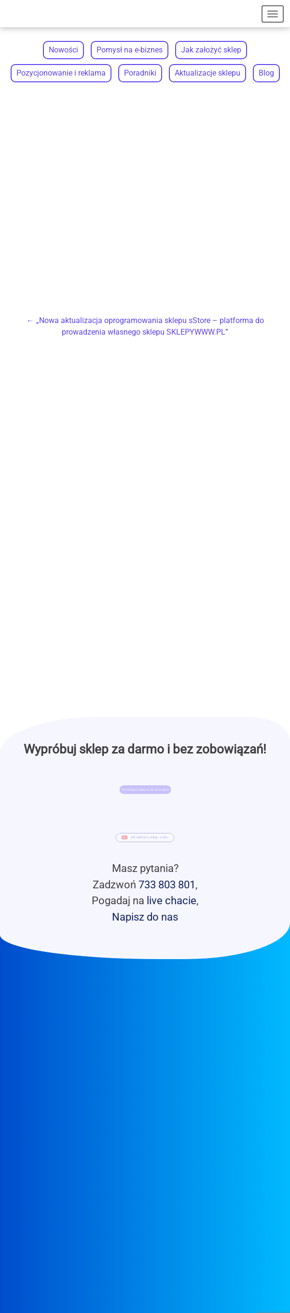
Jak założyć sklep (211, 49)
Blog (266, 73)
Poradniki (140, 73)
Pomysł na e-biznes (130, 49)
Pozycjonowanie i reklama (61, 73)
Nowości (63, 49)
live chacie (171, 900)
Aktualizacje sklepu (207, 73)
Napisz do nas (145, 916)
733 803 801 (166, 884)
